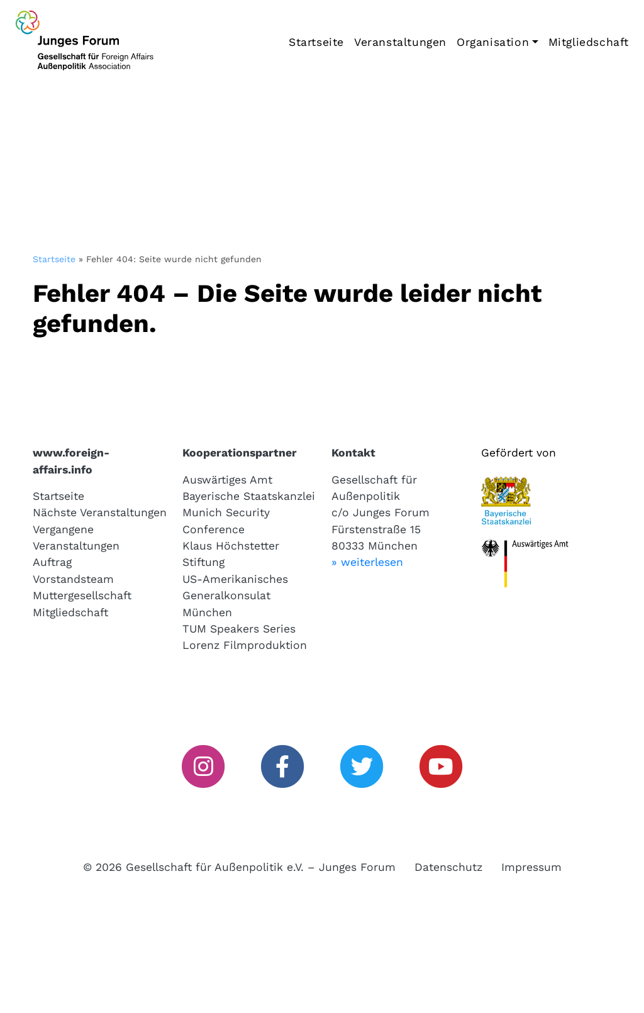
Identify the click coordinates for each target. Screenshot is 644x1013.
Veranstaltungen (400, 42)
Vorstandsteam (73, 579)
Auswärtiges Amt (227, 479)
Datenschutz (448, 867)
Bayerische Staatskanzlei (248, 496)
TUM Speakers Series (239, 629)
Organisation (493, 42)
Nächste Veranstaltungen (100, 512)
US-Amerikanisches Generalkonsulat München (235, 596)
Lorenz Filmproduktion (244, 645)
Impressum (531, 867)
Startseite (316, 42)
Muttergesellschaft (82, 595)
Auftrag (52, 562)
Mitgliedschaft (588, 42)
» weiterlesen (367, 562)
